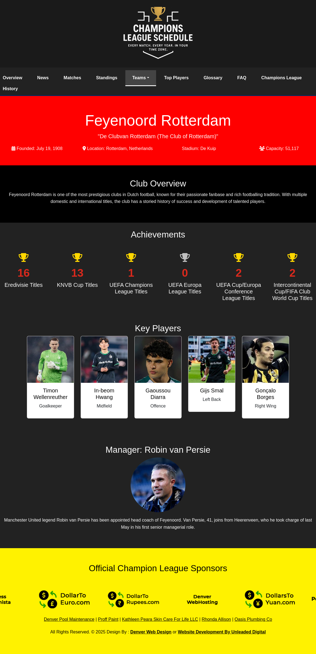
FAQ (241, 77)
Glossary (213, 77)
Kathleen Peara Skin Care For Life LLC (160, 619)
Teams (139, 77)
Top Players (176, 77)
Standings (106, 77)
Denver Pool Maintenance (69, 619)
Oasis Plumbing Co (253, 619)
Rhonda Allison (216, 619)
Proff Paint (108, 619)
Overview (12, 77)
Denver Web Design (150, 632)
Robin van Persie (177, 450)
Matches (72, 77)
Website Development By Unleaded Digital (222, 632)
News (43, 77)
